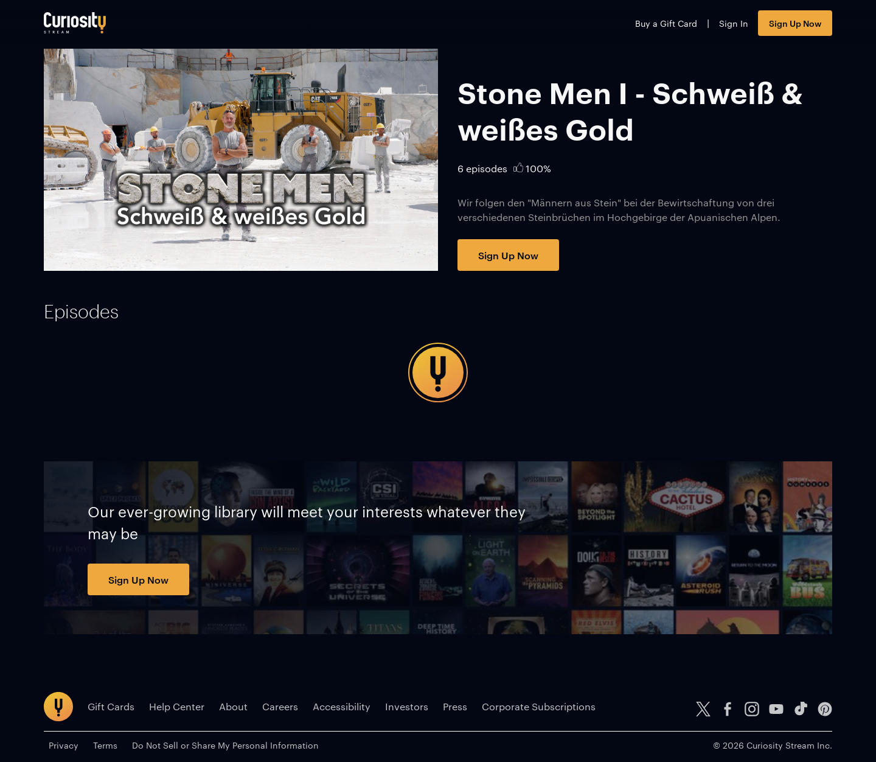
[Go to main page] (74, 22)
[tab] (81, 311)
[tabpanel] (438, 372)
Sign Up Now (795, 23)
